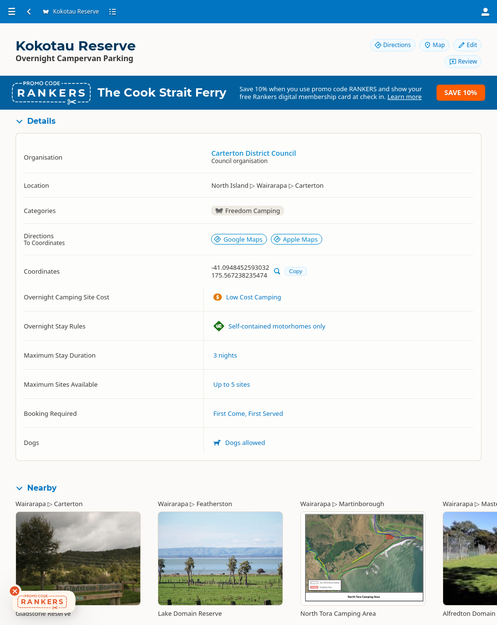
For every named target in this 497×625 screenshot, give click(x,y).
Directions (392, 45)
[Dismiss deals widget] (14, 591)
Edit (467, 45)
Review (463, 61)
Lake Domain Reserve (190, 613)
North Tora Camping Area (338, 613)
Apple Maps (295, 239)
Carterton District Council (253, 153)
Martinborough (361, 503)
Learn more (404, 96)
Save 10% (461, 92)
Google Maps (238, 239)
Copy (295, 271)
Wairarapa (31, 503)
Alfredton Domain (469, 613)
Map (434, 45)
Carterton (68, 503)
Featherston (214, 503)
